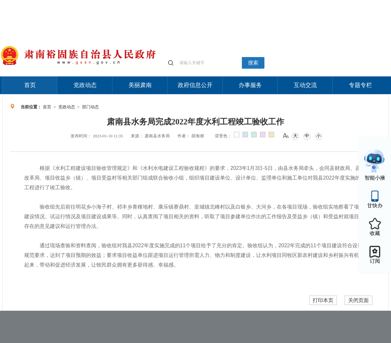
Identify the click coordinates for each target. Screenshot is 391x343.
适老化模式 (312, 3)
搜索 (253, 62)
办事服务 (250, 85)
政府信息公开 (195, 85)
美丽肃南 (140, 85)
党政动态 (85, 85)
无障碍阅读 (341, 3)
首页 (30, 85)
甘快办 (375, 205)
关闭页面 (358, 300)
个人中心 (285, 3)
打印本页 (323, 300)
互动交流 (305, 85)
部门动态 (90, 106)
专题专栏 (360, 85)
